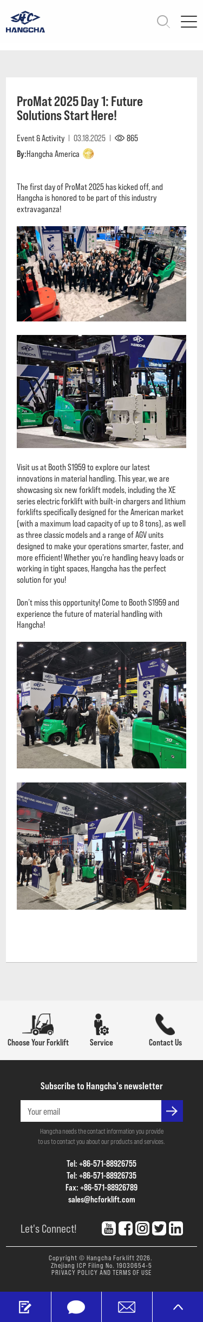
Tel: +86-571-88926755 (101, 1163)
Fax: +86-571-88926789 (101, 1187)
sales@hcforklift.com (101, 1199)
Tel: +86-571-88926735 (101, 1175)
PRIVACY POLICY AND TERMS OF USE (101, 1272)
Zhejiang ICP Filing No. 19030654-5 (101, 1265)
